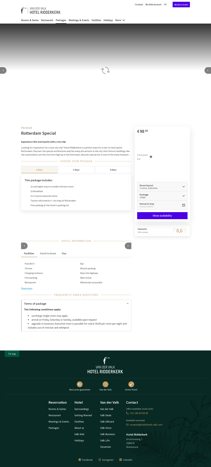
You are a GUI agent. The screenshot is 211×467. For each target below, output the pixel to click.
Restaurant (47, 20)
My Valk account (153, 4)
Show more (26, 288)
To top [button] (12, 353)
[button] (24, 246)
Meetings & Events (79, 20)
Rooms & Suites (30, 20)
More (120, 20)
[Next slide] (208, 70)
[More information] (151, 157)
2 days (39, 169)
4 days (113, 169)
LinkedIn (125, 459)
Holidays (108, 20)
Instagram (106, 459)
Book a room (181, 4)
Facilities (96, 20)
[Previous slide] (3, 70)
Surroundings (81, 409)
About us (79, 428)
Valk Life (105, 440)
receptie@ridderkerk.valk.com (144, 424)
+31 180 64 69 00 (137, 413)
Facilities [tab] (29, 253)
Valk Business (107, 434)
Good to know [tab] (48, 253)
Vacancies (105, 446)
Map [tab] (64, 253)
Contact (139, 4)
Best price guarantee (79, 386)
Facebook (86, 459)
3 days (76, 169)
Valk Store (105, 428)
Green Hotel (131, 386)
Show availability (162, 215)
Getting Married (83, 415)
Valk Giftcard (107, 421)
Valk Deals (105, 415)
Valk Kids (79, 434)
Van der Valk (105, 386)
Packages (61, 20)
